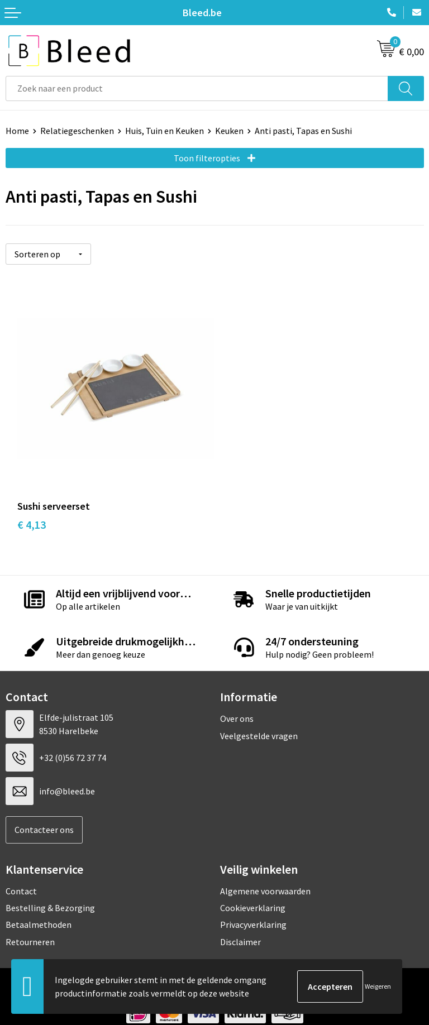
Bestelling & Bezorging (50, 896)
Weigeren (378, 986)
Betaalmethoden (39, 912)
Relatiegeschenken (77, 130)
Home (17, 130)
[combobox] (197, 88)
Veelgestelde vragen (259, 723)
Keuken (229, 130)
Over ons (237, 706)
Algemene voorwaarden (265, 878)
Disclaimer (240, 929)
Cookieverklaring (252, 896)
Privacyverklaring (253, 912)
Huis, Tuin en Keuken (164, 130)
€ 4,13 (31, 512)
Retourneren (30, 929)
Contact (21, 878)
